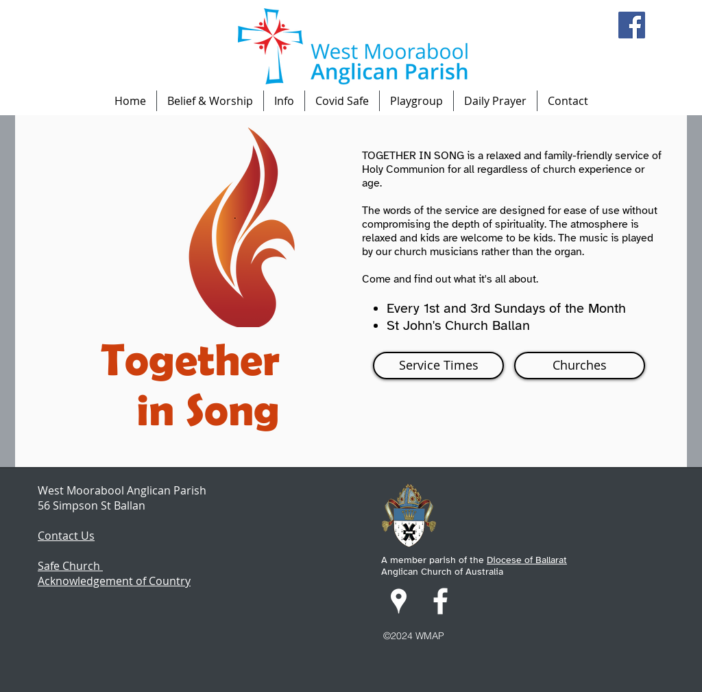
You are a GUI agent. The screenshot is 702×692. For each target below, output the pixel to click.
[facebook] (440, 601)
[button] (210, 101)
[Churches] (579, 365)
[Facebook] (631, 25)
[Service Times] (438, 365)
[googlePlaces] (398, 601)
